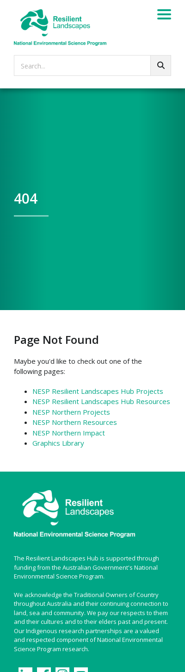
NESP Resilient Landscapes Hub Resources (101, 401)
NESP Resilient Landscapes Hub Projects (97, 391)
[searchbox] (92, 65)
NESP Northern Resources (74, 422)
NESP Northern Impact (68, 432)
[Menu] (164, 15)
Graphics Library (58, 443)
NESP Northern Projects (71, 412)
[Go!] (160, 65)
